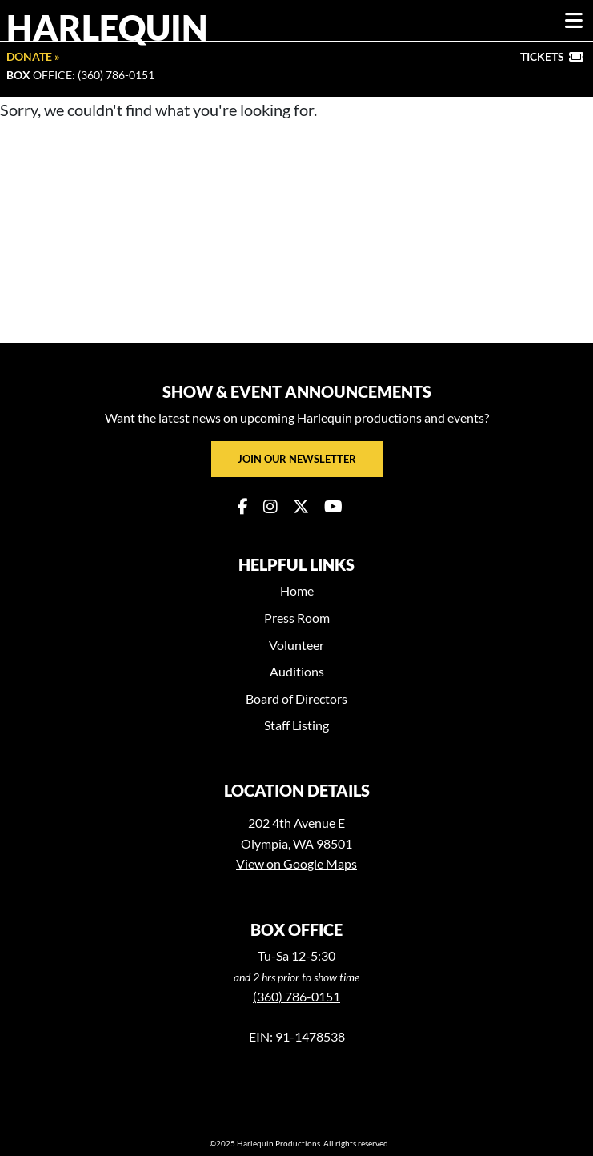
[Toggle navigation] (574, 21)
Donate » (33, 56)
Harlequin (107, 27)
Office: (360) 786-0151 (80, 75)
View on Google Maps (296, 863)
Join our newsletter (297, 458)
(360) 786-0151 (296, 996)
